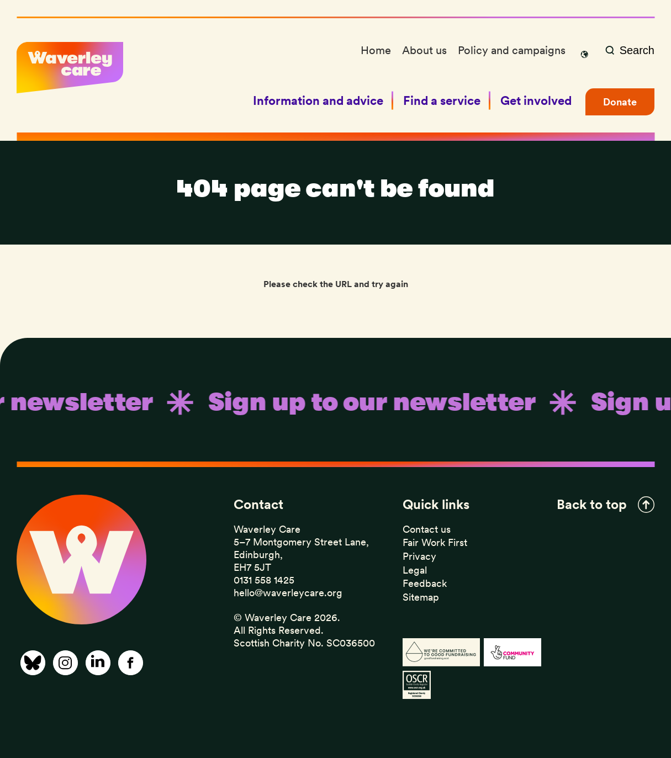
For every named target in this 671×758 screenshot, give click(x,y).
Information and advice (318, 100)
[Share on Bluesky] (32, 662)
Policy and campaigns (512, 50)
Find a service (441, 100)
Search (637, 50)
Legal (415, 570)
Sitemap (421, 597)
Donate (620, 102)
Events (356, 67)
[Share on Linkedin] (98, 662)
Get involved (536, 100)
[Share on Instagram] (65, 662)
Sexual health (370, 65)
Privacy (419, 556)
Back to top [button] (592, 504)
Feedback (425, 583)
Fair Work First (435, 542)
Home (376, 50)
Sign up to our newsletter (398, 98)
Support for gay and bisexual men (417, 67)
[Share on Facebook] (130, 662)
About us (424, 50)
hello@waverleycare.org (288, 592)
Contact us (427, 529)
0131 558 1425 (264, 580)
